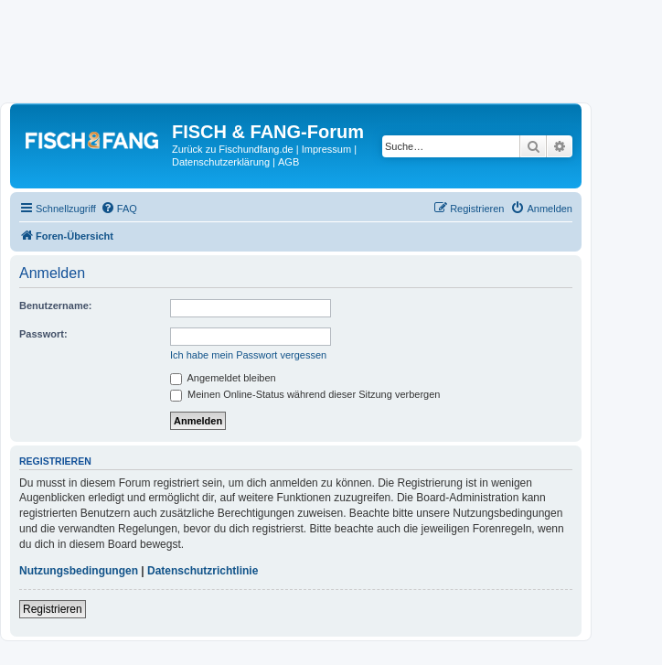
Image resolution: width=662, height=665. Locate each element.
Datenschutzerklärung (221, 161)
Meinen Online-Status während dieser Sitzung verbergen (305, 394)
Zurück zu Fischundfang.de (233, 149)
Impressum (326, 149)
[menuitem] (119, 209)
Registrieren (52, 609)
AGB (288, 161)
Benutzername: (55, 305)
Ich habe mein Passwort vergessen (248, 354)
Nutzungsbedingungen (78, 570)
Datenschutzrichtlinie (202, 570)
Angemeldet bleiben (223, 377)
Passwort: (43, 333)
